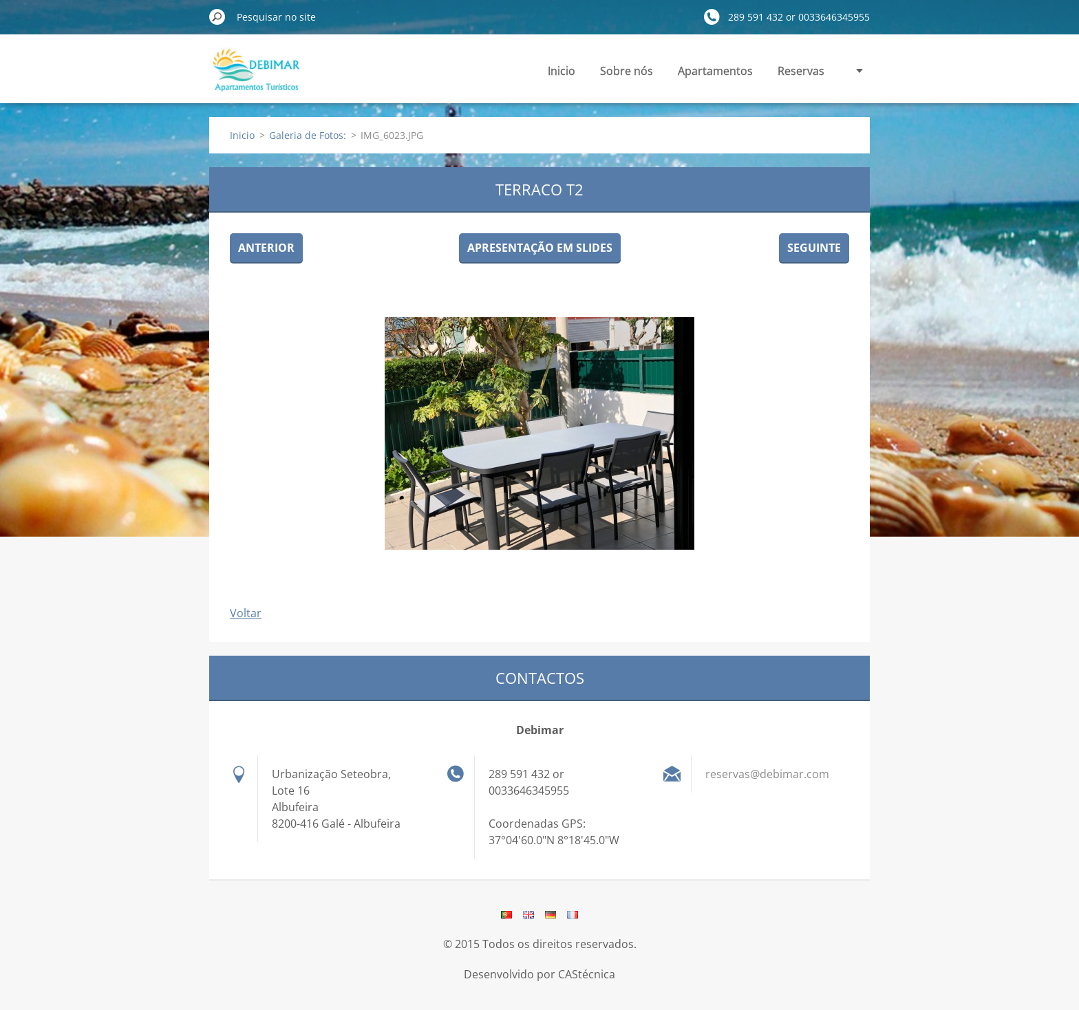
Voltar (245, 613)
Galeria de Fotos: (307, 135)
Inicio (561, 70)
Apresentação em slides (539, 247)
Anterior (266, 247)
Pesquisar (217, 16)
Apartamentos (715, 70)
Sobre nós (626, 70)
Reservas (801, 70)
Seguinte (814, 247)
